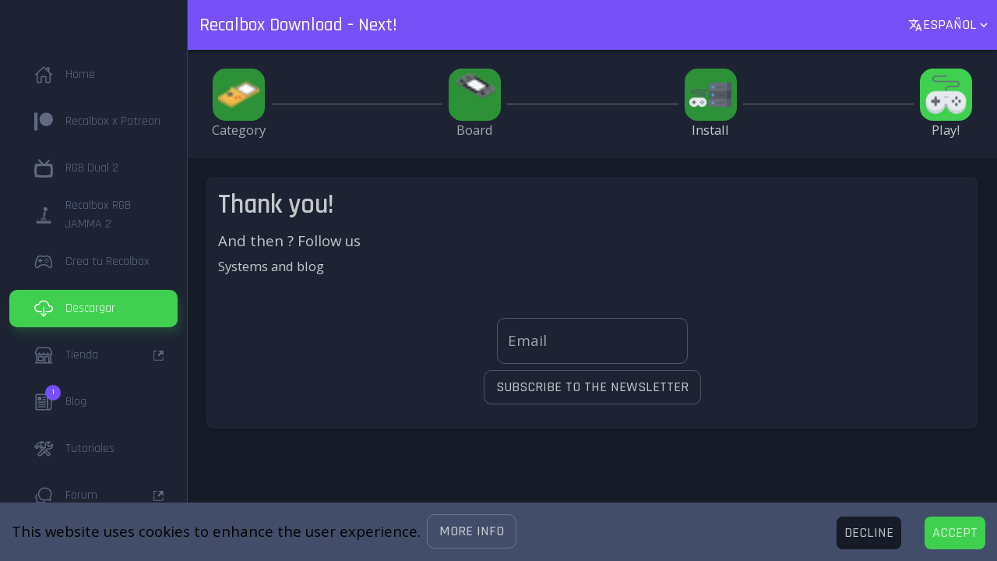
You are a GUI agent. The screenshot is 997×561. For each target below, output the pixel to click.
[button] (471, 531)
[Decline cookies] (869, 533)
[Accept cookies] (955, 533)
